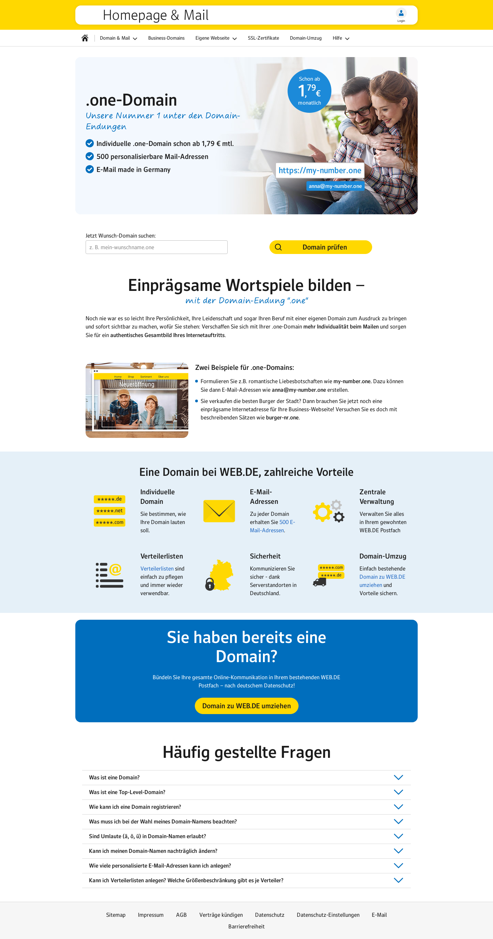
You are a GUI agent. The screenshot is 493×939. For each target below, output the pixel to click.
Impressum (151, 914)
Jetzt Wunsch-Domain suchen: (121, 235)
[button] (247, 706)
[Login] (401, 13)
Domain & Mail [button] (119, 38)
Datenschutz (270, 914)
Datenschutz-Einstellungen (328, 914)
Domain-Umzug (306, 38)
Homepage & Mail (155, 15)
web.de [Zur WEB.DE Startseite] (91, 15)
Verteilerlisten (157, 568)
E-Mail (379, 914)
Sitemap (116, 914)
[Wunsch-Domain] (157, 247)
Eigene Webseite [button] (217, 38)
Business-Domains (166, 38)
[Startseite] (84, 38)
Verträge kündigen (221, 914)
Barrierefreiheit (246, 926)
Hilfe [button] (342, 38)
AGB (181, 914)
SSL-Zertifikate (263, 38)
